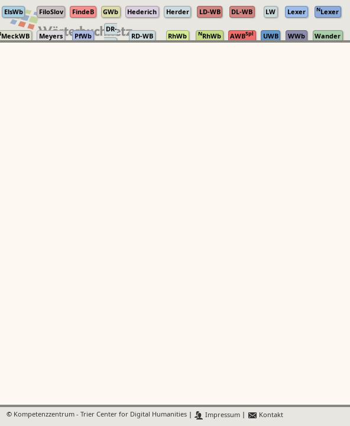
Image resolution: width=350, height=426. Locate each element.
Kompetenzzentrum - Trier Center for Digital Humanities (100, 415)
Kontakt (265, 415)
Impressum (217, 415)
